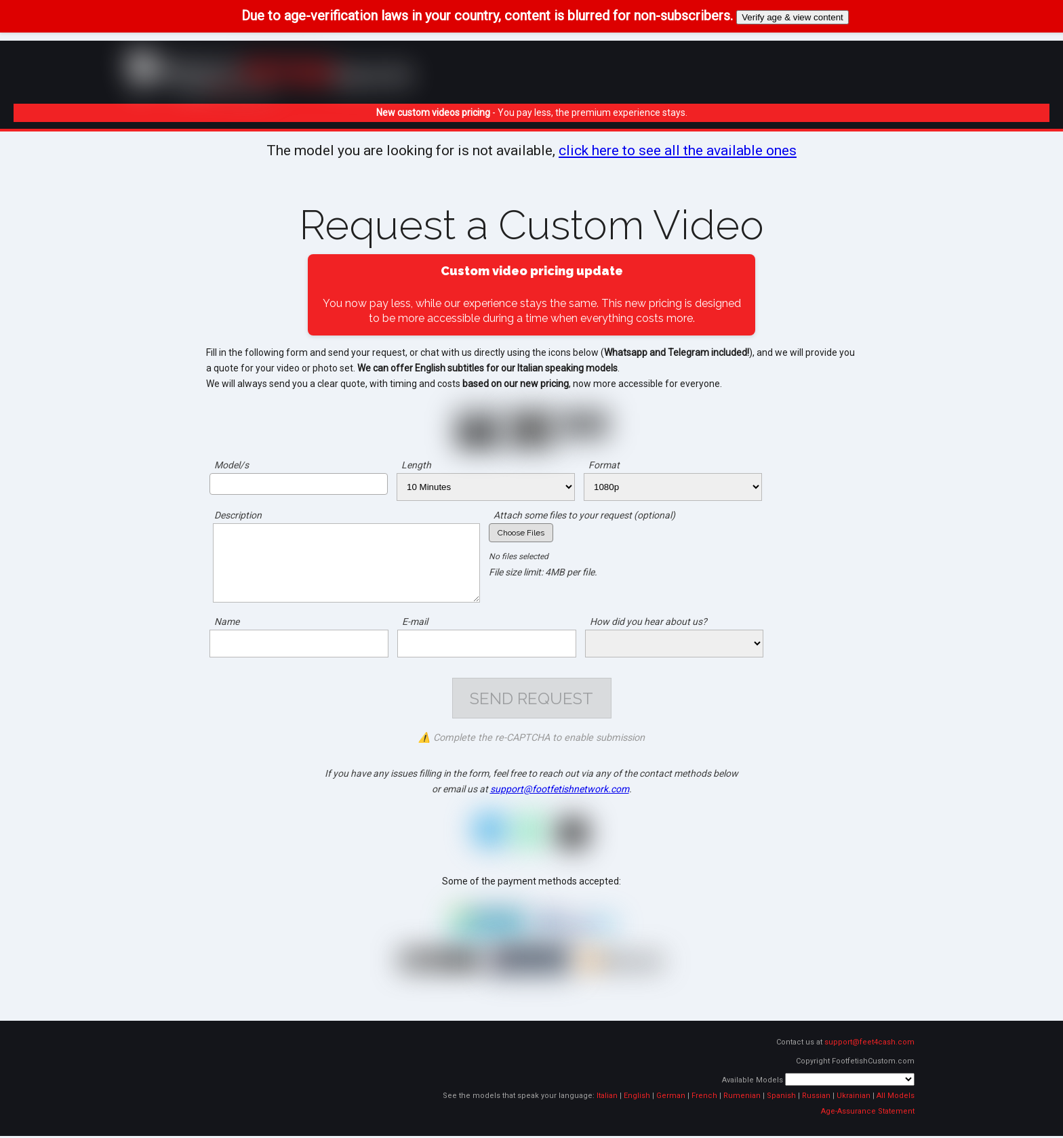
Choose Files (521, 532)
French (704, 1097)
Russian (816, 1097)
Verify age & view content (792, 17)
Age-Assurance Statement (868, 1113)
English (637, 1097)
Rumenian (742, 1097)
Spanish (781, 1097)
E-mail (415, 621)
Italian (607, 1097)
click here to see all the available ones (678, 150)
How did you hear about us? (648, 621)
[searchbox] (217, 483)
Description (238, 515)
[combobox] (298, 484)
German (670, 1097)
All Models (896, 1097)
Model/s (231, 465)
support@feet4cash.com (869, 1044)
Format (604, 465)
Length (416, 465)
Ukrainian (853, 1097)
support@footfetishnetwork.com (559, 791)
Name (226, 621)
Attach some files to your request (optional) (584, 515)
